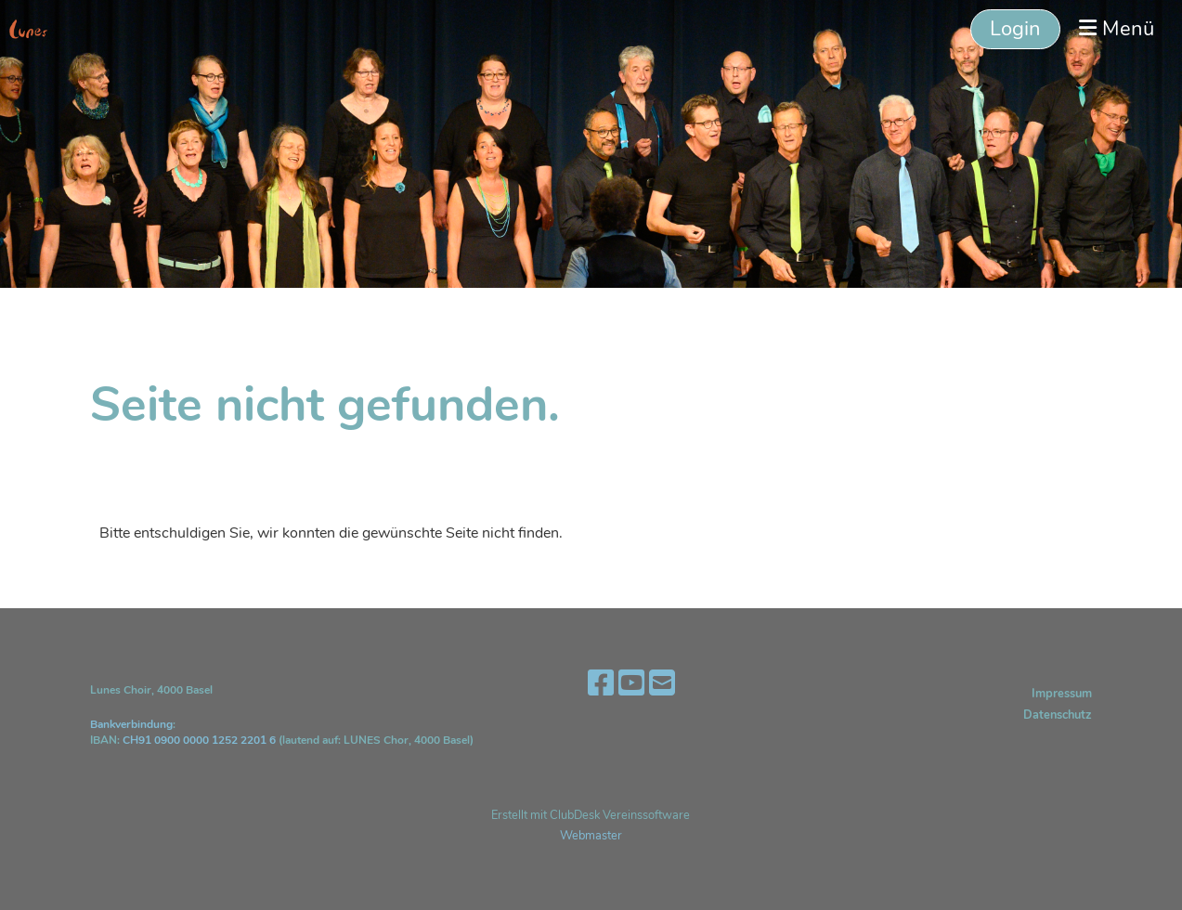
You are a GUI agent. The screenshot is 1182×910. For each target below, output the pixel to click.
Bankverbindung (131, 724)
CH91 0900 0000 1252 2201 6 (199, 740)
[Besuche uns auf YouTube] (631, 684)
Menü (1116, 29)
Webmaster (591, 835)
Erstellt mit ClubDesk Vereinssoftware (590, 815)
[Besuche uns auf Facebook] (601, 684)
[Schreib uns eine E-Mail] (662, 684)
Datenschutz (1057, 715)
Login (1015, 29)
